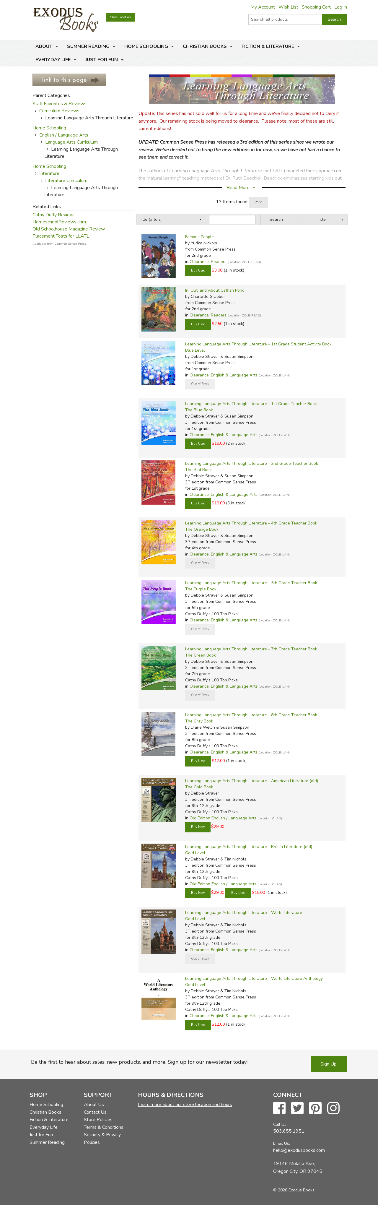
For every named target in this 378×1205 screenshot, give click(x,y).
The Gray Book (199, 721)
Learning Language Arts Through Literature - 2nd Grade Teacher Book (251, 463)
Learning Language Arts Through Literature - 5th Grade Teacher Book (251, 583)
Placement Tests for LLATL (60, 236)
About (43, 46)
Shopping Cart (316, 7)
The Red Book (198, 469)
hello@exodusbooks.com (299, 1150)
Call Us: (280, 1124)
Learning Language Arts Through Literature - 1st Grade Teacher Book (251, 404)
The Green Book (200, 655)
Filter (322, 219)
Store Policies (98, 1119)
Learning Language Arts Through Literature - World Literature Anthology (254, 978)
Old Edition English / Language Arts (223, 818)
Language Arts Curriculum (71, 142)
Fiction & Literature (268, 46)
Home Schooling (146, 46)
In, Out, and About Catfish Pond (215, 290)
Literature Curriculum (66, 180)
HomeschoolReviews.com (59, 222)
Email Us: (281, 1143)
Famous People (199, 237)
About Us (94, 1104)
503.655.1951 (288, 1131)
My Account (262, 7)
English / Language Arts (63, 135)
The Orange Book (202, 529)
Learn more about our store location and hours (185, 1104)
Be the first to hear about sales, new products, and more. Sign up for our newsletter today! (139, 1062)
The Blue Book (199, 410)
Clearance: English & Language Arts (224, 375)
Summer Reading (88, 46)
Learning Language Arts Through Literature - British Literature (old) (248, 847)
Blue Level (195, 350)
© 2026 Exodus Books (294, 1190)
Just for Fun (101, 59)
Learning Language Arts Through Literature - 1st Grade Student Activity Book (258, 344)
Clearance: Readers (208, 261)
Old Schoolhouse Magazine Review (68, 229)
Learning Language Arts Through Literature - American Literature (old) (251, 781)
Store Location (120, 17)
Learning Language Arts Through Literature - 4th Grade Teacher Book (251, 523)
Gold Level (195, 853)
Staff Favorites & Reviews (59, 103)
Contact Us (95, 1112)
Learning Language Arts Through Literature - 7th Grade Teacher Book (251, 649)
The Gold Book (199, 787)
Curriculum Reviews (59, 111)
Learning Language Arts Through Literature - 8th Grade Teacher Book (251, 715)
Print (258, 202)
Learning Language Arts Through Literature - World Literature (243, 912)
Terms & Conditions (103, 1127)
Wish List (288, 7)
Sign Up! (329, 1064)
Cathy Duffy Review (53, 215)
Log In (340, 7)
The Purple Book (200, 589)
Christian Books (205, 46)
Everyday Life (53, 59)
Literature (49, 173)
